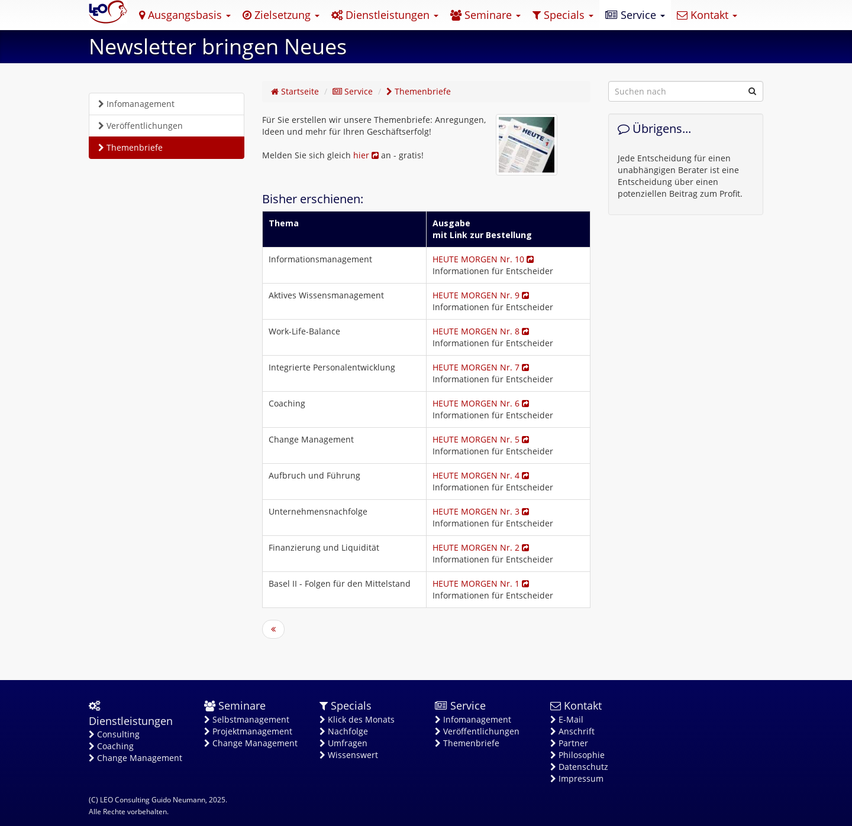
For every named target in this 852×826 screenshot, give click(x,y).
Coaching (111, 746)
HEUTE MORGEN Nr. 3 (481, 511)
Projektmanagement (248, 731)
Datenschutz (579, 766)
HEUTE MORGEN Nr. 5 (481, 439)
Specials (562, 15)
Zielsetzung (281, 15)
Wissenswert (349, 754)
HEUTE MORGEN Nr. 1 (481, 583)
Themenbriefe (130, 147)
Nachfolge (344, 731)
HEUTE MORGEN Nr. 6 (481, 403)
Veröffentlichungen (140, 125)
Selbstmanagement (246, 719)
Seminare (485, 15)
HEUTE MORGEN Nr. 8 (481, 331)
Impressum (577, 778)
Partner (569, 743)
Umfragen (343, 743)
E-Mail (566, 719)
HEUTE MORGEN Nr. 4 (481, 475)
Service (635, 15)
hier (366, 155)
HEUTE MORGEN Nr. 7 (481, 367)
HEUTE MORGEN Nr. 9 (481, 295)
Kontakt (707, 15)
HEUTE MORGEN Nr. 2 (481, 547)
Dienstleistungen (384, 15)
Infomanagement (136, 103)
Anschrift (572, 731)
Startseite (295, 91)
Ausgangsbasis (185, 15)
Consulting (114, 734)
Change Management (135, 757)
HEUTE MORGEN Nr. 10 (483, 259)
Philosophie (577, 754)
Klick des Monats (357, 719)
